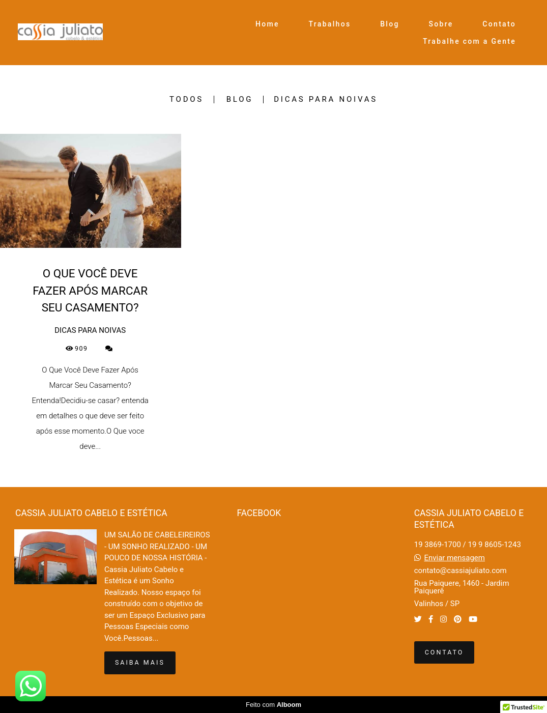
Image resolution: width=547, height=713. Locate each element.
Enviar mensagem (454, 558)
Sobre (440, 24)
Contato (499, 24)
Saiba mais (140, 662)
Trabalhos (330, 24)
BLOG (239, 99)
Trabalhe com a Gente (469, 41)
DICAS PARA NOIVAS (326, 99)
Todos (186, 99)
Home (267, 24)
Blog (389, 24)
